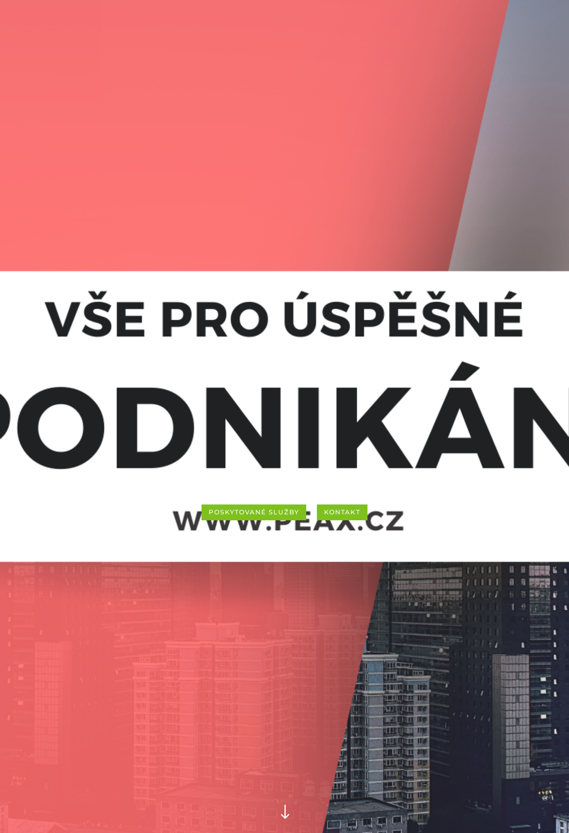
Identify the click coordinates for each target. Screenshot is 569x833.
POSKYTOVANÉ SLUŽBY (254, 512)
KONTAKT (342, 512)
